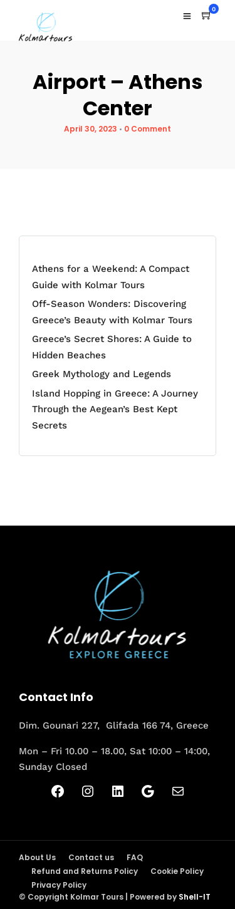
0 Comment (147, 128)
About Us (37, 857)
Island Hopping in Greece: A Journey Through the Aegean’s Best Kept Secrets (115, 409)
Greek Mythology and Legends (101, 374)
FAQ (135, 857)
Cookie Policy (177, 871)
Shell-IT (195, 896)
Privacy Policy (58, 885)
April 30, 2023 (90, 128)
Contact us (91, 857)
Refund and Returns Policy (84, 871)
